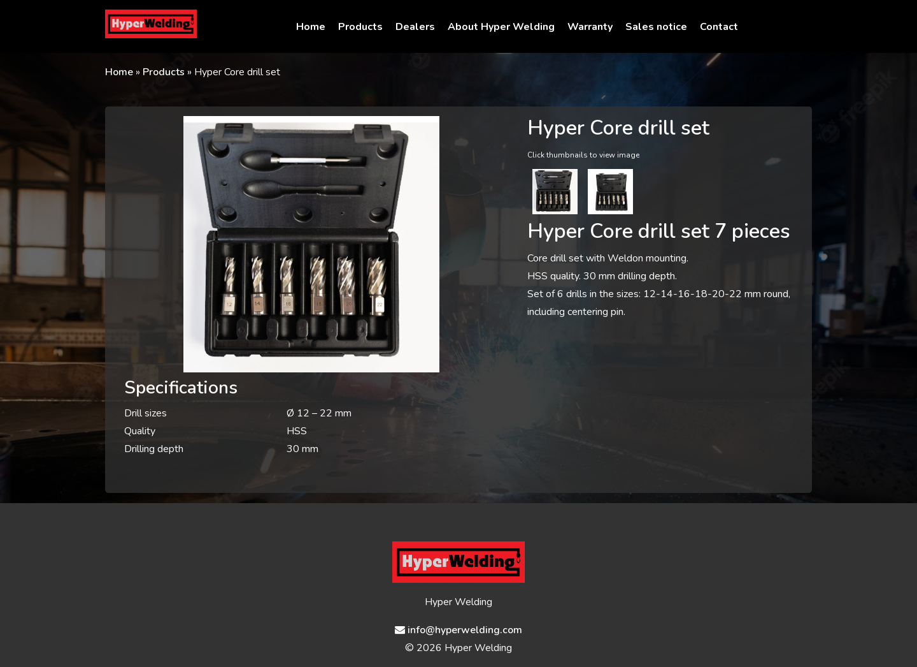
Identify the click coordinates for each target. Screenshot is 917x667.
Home (310, 27)
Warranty (590, 27)
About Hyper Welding (501, 27)
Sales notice (656, 27)
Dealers (415, 27)
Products (360, 27)
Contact (719, 27)
